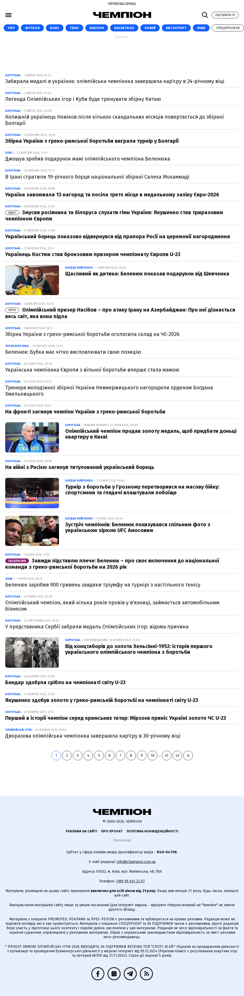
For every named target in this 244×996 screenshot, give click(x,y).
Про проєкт (112, 831)
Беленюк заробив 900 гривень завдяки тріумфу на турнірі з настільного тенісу (102, 585)
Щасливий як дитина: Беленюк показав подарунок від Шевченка (147, 273)
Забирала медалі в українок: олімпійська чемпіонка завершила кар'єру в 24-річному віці (114, 81)
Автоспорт (176, 28)
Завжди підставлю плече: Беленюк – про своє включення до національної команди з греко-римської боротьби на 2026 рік (112, 563)
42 (177, 755)
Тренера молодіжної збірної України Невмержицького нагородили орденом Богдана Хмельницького (109, 390)
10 (152, 755)
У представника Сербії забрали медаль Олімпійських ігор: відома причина (97, 626)
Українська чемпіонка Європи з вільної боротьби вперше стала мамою (92, 370)
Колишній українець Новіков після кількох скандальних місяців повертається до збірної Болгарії (114, 120)
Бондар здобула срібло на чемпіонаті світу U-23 (65, 682)
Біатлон (97, 28)
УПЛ (11, 28)
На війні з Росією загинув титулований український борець (79, 467)
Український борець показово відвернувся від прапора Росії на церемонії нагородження (117, 236)
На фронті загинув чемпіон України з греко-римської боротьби (85, 411)
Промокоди (122, 840)
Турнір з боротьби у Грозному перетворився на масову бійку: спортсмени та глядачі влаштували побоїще (142, 490)
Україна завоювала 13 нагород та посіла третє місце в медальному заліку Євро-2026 (112, 194)
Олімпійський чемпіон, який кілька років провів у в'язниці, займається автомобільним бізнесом (112, 605)
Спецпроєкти (228, 28)
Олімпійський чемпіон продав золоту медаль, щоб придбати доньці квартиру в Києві (150, 434)
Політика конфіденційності (152, 831)
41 (166, 755)
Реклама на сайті (81, 831)
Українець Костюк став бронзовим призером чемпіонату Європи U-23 (92, 254)
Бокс (54, 28)
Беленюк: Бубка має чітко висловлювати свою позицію (73, 352)
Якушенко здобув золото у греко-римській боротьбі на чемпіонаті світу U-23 (101, 700)
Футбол (32, 28)
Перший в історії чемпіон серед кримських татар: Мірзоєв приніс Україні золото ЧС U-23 (115, 718)
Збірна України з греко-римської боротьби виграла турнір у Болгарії (92, 141)
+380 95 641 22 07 (130, 881)
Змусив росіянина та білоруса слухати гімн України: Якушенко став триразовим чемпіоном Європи (114, 215)
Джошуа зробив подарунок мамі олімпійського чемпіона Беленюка (87, 159)
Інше (201, 28)
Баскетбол (124, 28)
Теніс (74, 28)
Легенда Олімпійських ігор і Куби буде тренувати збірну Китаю (83, 99)
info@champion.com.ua (136, 862)
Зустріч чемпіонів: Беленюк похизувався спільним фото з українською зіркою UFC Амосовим (137, 527)
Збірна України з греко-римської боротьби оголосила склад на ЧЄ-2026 (92, 334)
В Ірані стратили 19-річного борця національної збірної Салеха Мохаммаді (97, 177)
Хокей (150, 28)
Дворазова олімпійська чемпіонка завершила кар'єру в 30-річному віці (93, 736)
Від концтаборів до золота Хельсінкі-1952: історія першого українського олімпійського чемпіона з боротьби (138, 649)
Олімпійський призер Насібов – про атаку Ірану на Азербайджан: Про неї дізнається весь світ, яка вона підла (120, 313)
